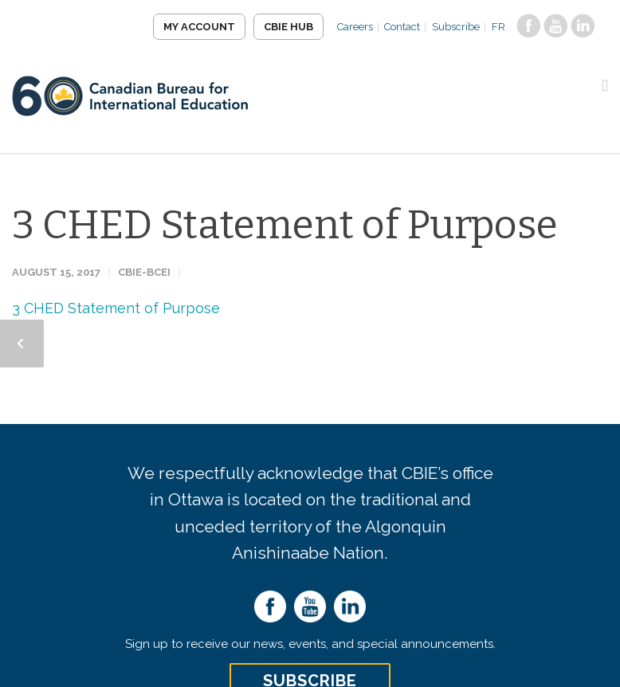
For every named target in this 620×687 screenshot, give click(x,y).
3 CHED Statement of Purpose (285, 225)
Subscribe (456, 27)
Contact (402, 27)
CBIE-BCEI (144, 272)
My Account (198, 27)
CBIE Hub (287, 27)
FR (498, 27)
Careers (354, 27)
